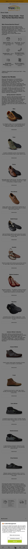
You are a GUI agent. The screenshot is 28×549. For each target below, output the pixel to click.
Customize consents (15, 538)
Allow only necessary (15, 535)
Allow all (15, 541)
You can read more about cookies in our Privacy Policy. (13, 532)
